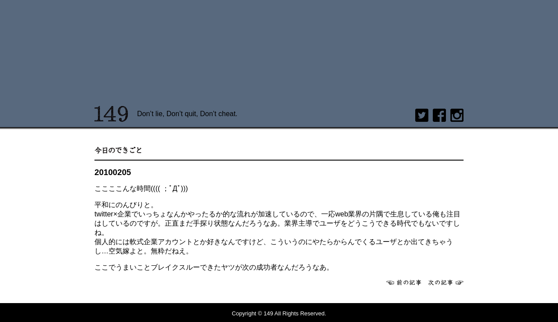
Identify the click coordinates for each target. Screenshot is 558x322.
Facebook (439, 115)
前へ (403, 282)
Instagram (457, 115)
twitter (421, 115)
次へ (446, 282)
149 (111, 114)
